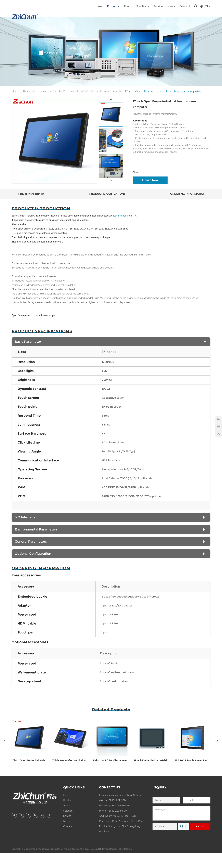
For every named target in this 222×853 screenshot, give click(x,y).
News (171, 6)
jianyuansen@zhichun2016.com (125, 795)
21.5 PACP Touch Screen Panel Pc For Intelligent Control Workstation (192, 760)
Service (158, 6)
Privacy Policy (117, 849)
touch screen (125, 215)
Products (113, 6)
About (127, 6)
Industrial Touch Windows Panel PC (63, 91)
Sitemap (104, 849)
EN (205, 6)
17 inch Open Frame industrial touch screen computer (163, 91)
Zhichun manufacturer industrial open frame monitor (70, 760)
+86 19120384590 (121, 805)
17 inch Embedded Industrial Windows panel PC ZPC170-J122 (152, 760)
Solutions (142, 6)
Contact (184, 6)
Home (98, 6)
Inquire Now (150, 180)
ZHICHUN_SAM (117, 800)
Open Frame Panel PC (106, 91)
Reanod (128, 849)
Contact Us (109, 787)
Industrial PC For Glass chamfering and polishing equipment (111, 760)
